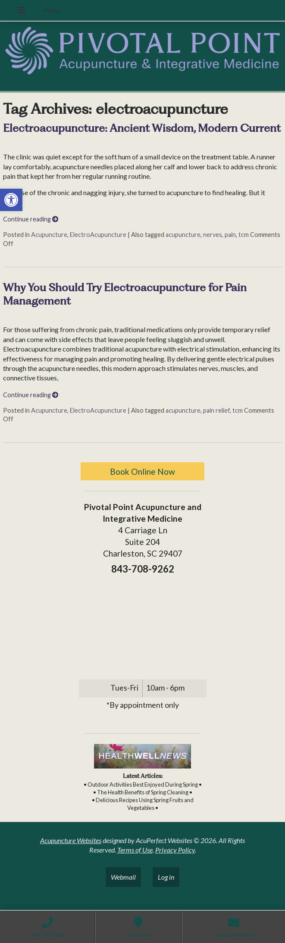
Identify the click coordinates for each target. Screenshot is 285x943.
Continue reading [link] (30, 219)
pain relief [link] (216, 410)
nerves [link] (212, 234)
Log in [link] (166, 877)
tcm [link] (243, 234)
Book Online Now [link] (142, 471)
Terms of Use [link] (135, 850)
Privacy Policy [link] (175, 850)
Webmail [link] (123, 877)
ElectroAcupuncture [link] (98, 234)
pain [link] (230, 234)
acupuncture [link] (183, 234)
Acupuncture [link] (49, 234)
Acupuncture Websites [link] (70, 840)
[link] (11, 200)
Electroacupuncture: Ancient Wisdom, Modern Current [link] (142, 127)
